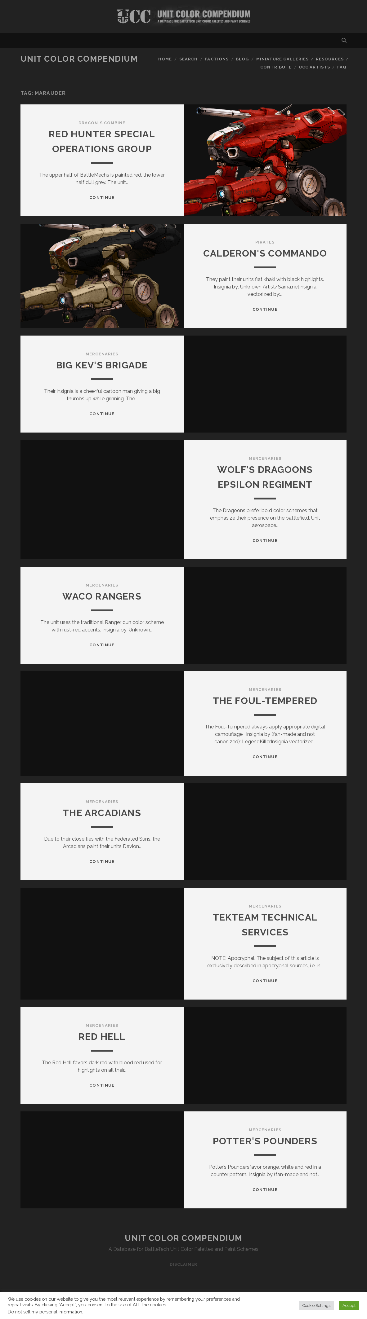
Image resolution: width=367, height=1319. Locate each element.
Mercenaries (102, 354)
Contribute (275, 67)
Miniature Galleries (282, 59)
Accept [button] (349, 1305)
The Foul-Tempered (265, 700)
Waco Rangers (101, 596)
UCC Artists (314, 67)
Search (188, 59)
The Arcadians (102, 812)
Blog (242, 59)
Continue (101, 197)
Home (165, 59)
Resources (329, 59)
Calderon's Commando (265, 253)
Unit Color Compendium (79, 59)
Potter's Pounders (265, 1141)
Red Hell (102, 1036)
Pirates (265, 242)
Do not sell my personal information (45, 1311)
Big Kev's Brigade (102, 365)
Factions (216, 59)
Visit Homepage (183, 16)
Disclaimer (183, 1264)
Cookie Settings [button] (316, 1305)
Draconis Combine (101, 123)
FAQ (342, 67)
